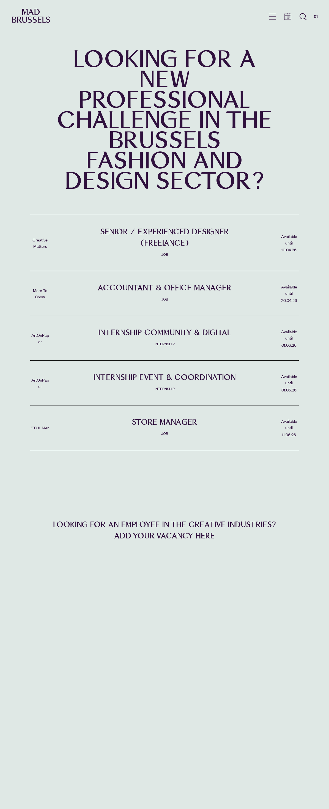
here (205, 536)
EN (316, 16)
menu (272, 17)
